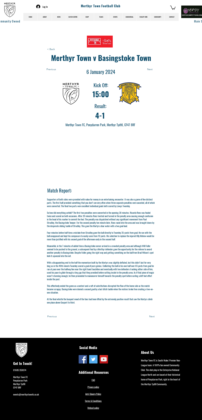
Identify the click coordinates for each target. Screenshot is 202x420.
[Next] (145, 69)
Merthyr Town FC (20, 377)
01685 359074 (19, 370)
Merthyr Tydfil (19, 384)
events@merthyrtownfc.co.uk (26, 394)
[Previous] (56, 69)
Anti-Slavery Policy (93, 394)
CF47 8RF (17, 387)
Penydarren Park (20, 380)
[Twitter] (93, 359)
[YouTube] (104, 359)
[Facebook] (83, 359)
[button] (173, 7)
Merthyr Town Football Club (100, 5)
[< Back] (57, 49)
